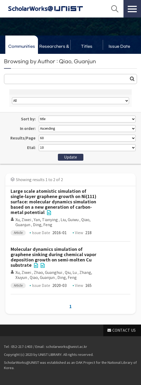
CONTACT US (124, 330)
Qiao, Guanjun (42, 277)
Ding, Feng (42, 224)
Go (132, 79)
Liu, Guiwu (70, 219)
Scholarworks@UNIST (45, 9)
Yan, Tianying (46, 219)
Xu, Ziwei (23, 219)
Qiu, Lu (71, 272)
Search (114, 9)
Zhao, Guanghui (48, 272)
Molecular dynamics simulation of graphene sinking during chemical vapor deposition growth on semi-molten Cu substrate (53, 257)
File (48, 212)
